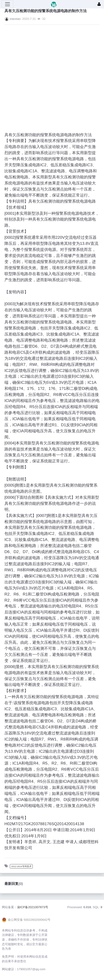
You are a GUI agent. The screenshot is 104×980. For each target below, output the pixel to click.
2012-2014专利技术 (21, 866)
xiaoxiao (15, 19)
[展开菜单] (7, 4)
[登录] (99, 4)
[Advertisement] (47, 75)
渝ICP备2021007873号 (32, 907)
